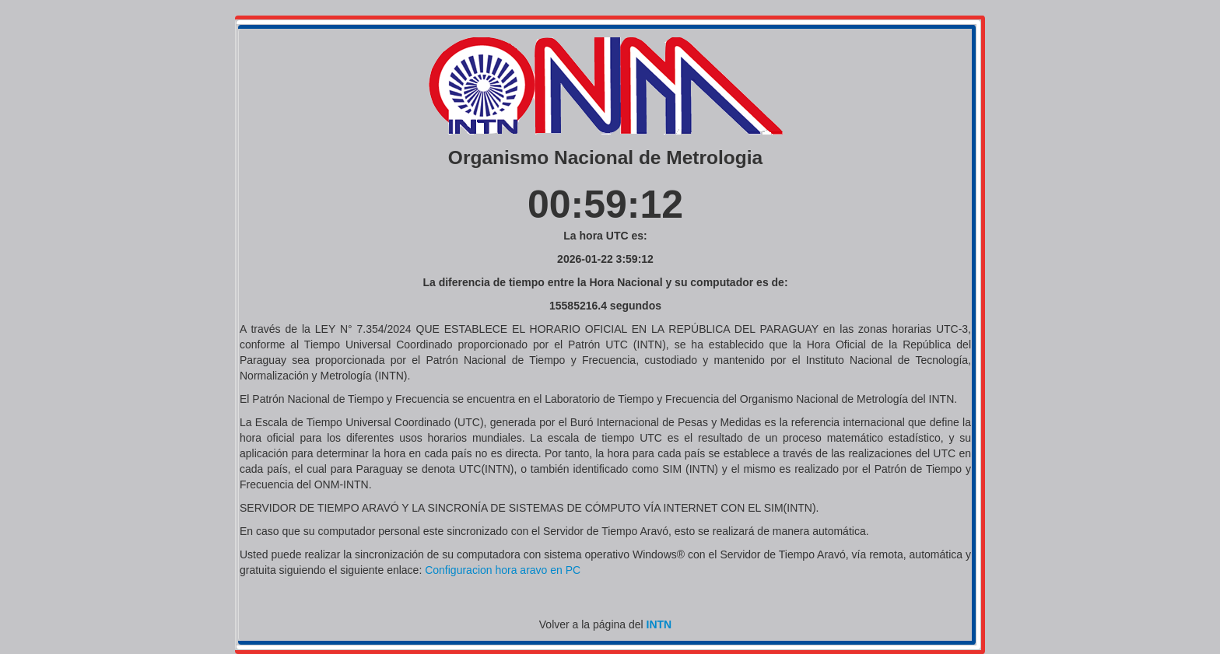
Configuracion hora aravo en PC (502, 570)
